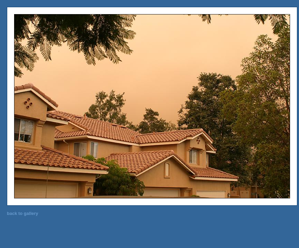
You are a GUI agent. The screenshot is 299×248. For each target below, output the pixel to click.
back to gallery (22, 213)
